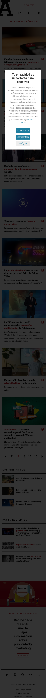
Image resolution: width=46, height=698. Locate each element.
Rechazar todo (23, 137)
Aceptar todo (23, 130)
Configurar (23, 143)
